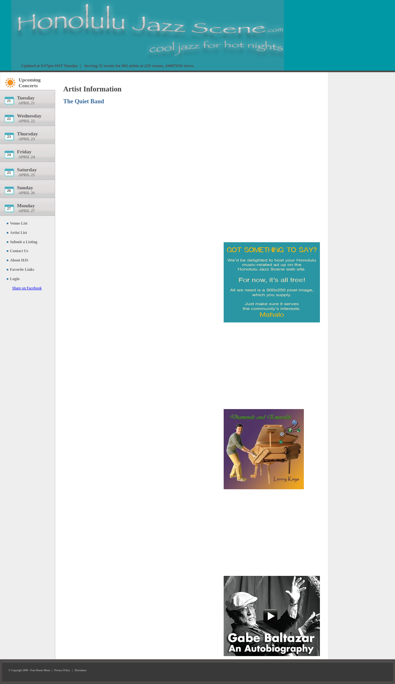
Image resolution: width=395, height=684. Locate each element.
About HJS (19, 260)
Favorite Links (22, 269)
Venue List (19, 223)
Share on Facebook (27, 288)
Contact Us (19, 251)
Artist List (18, 232)
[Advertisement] (272, 114)
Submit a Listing (23, 242)
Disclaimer (81, 670)
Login (15, 279)
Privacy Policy (62, 670)
